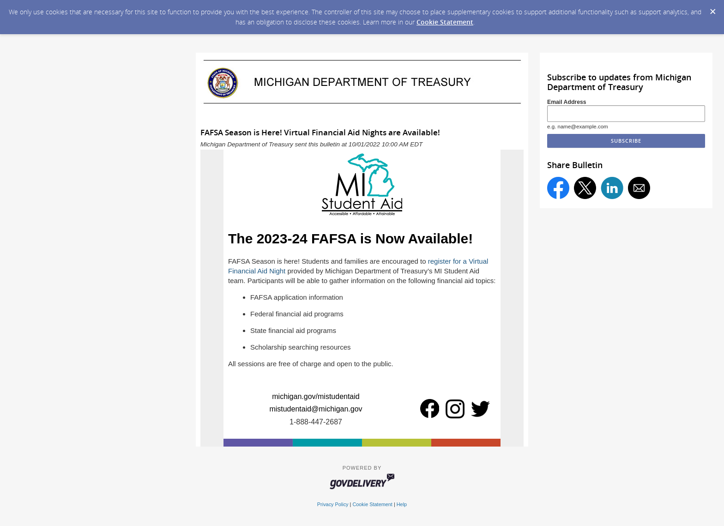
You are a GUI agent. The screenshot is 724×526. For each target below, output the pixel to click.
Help (402, 504)
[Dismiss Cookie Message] (712, 9)
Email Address (566, 102)
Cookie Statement (444, 22)
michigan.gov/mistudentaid (315, 396)
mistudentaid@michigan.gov (315, 409)
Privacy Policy (333, 504)
